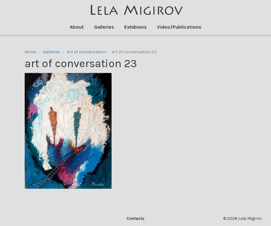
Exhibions (135, 27)
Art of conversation (86, 51)
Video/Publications (179, 27)
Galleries (104, 27)
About (77, 27)
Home (30, 51)
